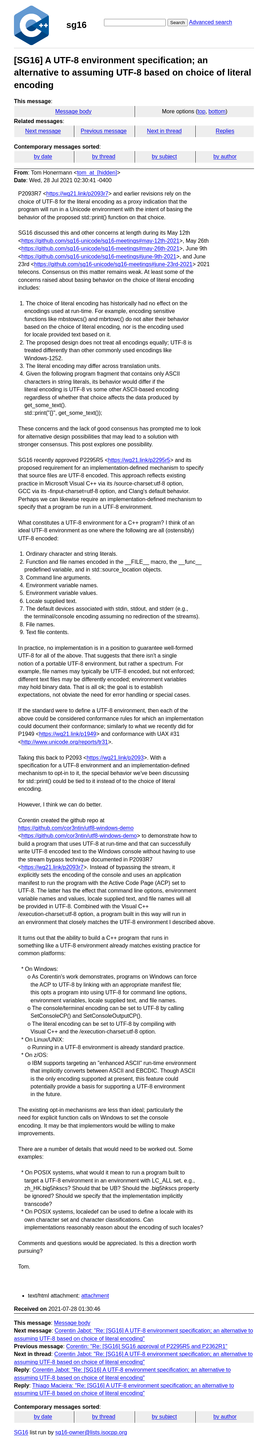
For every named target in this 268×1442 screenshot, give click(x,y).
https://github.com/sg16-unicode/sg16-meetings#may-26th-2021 (100, 248)
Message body (73, 111)
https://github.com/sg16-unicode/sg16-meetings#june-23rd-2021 (113, 264)
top (201, 111)
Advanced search (210, 22)
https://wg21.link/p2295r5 (139, 460)
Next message (43, 131)
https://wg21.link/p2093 (115, 758)
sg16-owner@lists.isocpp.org (91, 1432)
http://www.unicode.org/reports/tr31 (64, 742)
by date (43, 156)
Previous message (104, 131)
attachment (95, 1296)
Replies (225, 131)
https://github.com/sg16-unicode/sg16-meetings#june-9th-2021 (98, 257)
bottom (216, 111)
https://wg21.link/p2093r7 (77, 194)
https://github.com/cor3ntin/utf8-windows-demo (76, 828)
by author (225, 156)
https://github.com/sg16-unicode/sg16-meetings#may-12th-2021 (100, 241)
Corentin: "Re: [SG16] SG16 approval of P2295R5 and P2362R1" (146, 1346)
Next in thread (164, 131)
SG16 (21, 1432)
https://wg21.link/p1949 (67, 734)
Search (177, 22)
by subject (164, 156)
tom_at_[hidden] (97, 173)
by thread (104, 156)
